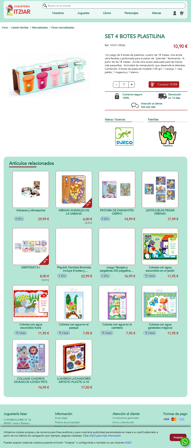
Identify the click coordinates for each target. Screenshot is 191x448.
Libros (107, 13)
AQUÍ (128, 442)
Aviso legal (61, 418)
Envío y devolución (123, 422)
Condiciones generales (126, 418)
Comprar (167, 84)
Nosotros (58, 13)
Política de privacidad (67, 422)
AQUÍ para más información (105, 435)
